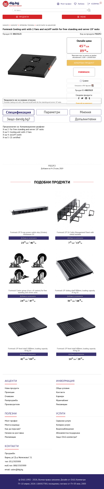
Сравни (84, 80)
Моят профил (11, 420)
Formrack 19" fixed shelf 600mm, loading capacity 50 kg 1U (76, 349)
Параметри (52, 112)
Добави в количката (29, 238)
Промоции (9, 392)
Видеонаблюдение (65, 428)
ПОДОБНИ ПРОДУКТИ (52, 182)
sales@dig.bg (17, 469)
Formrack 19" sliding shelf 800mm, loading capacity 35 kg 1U (75, 291)
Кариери (60, 396)
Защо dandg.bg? (18, 119)
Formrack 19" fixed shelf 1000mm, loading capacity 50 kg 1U (28, 349)
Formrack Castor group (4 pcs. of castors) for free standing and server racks (28, 291)
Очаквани (9, 396)
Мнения (85, 112)
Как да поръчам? (13, 428)
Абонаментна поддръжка (68, 432)
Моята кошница (12, 424)
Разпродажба (11, 400)
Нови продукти (12, 388)
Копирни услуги (63, 424)
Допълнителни (85, 119)
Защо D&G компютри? (66, 437)
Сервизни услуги (63, 420)
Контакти (60, 392)
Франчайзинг (62, 400)
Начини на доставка (14, 432)
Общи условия (62, 388)
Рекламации (61, 404)
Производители (12, 404)
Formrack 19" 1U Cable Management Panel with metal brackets (75, 233)
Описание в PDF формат (84, 86)
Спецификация (18, 112)
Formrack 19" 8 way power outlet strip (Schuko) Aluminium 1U (28, 233)
